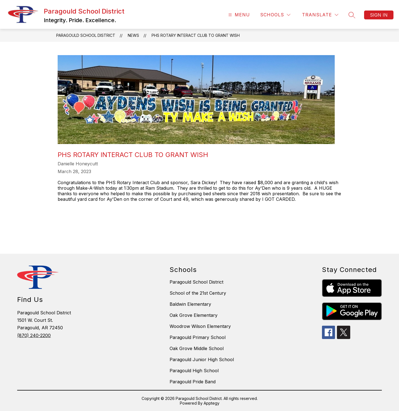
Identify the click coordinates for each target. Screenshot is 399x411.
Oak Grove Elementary (194, 315)
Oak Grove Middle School (197, 348)
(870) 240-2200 (34, 335)
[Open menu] (238, 14)
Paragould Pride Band (193, 381)
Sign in (379, 15)
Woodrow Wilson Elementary (200, 326)
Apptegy (211, 403)
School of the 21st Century (198, 293)
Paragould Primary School (198, 337)
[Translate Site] (320, 14)
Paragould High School (194, 370)
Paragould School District (85, 35)
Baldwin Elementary (190, 304)
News (133, 35)
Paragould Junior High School (202, 359)
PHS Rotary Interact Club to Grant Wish (196, 35)
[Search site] (352, 15)
